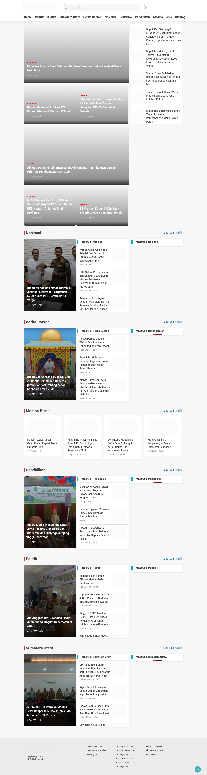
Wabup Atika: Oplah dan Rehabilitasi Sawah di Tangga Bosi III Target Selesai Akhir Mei (103, 257)
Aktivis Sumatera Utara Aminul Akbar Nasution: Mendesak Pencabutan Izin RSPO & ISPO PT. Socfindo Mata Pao (103, 389)
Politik (39, 17)
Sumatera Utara (70, 17)
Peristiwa (125, 17)
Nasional (110, 17)
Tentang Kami (93, 754)
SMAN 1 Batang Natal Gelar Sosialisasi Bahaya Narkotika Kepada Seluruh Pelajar (103, 535)
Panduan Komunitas (95, 746)
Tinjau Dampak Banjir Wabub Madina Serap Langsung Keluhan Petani (103, 344)
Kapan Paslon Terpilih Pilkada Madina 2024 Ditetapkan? (103, 581)
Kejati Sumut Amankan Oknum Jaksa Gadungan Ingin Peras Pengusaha (103, 692)
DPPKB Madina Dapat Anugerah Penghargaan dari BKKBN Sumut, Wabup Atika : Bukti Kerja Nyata (103, 672)
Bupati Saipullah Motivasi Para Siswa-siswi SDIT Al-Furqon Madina (103, 514)
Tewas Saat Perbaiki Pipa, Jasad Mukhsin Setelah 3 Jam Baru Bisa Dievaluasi (103, 711)
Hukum (51, 17)
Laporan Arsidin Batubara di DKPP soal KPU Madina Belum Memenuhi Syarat (103, 600)
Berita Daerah (92, 17)
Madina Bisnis (162, 17)
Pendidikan (142, 17)
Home (28, 17)
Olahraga (181, 17)
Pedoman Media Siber (96, 750)
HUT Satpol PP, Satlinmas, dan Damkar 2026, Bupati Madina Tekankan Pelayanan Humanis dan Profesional (103, 281)
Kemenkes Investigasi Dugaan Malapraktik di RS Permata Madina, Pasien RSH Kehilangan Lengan (103, 305)
